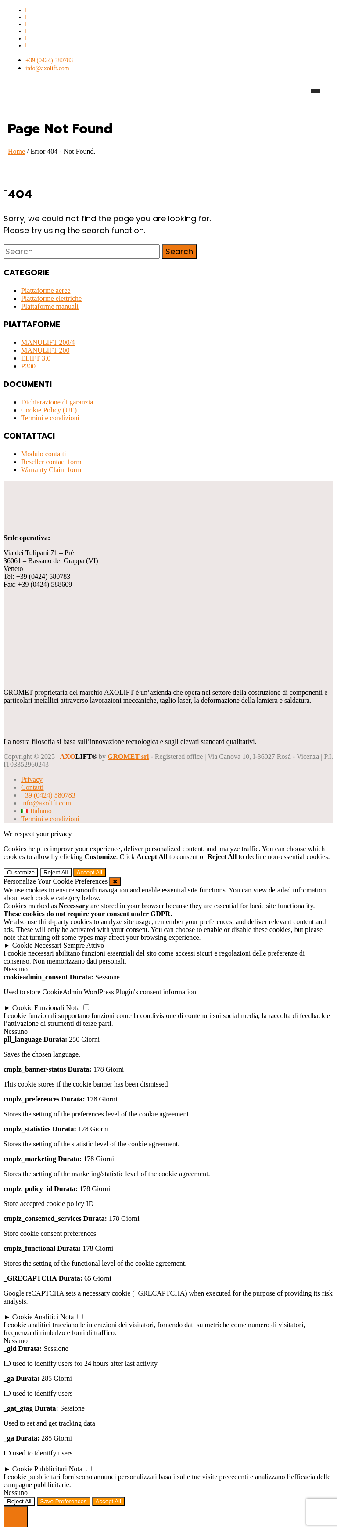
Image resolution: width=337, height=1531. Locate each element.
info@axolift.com (47, 68)
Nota (73, 1007)
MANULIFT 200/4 (48, 342)
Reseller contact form (51, 462)
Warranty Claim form (51, 469)
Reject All (55, 872)
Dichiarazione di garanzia (57, 402)
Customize (21, 872)
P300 (28, 366)
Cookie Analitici (35, 1317)
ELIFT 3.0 (35, 358)
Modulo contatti (43, 454)
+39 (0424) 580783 (49, 60)
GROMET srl (128, 756)
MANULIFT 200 (45, 350)
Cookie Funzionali (38, 1007)
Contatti (32, 787)
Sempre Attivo (83, 945)
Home (16, 151)
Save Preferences (63, 1501)
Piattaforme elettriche (51, 298)
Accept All (90, 872)
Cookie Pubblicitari (39, 1469)
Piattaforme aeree (45, 290)
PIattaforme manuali (50, 306)
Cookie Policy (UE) (49, 410)
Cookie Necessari (36, 945)
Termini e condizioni (50, 418)
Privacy (32, 779)
